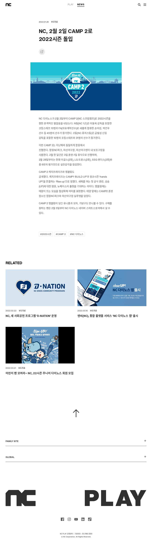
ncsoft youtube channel (76, 519)
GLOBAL (76, 457)
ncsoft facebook (62, 519)
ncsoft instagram (69, 519)
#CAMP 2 (61, 234)
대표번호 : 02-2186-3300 (83, 534)
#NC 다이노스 (76, 234)
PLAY (70, 4)
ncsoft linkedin (83, 519)
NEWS (80, 5)
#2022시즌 (45, 234)
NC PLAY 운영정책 (66, 534)
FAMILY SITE (76, 441)
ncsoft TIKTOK (90, 519)
